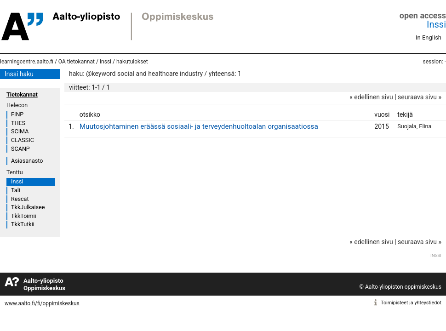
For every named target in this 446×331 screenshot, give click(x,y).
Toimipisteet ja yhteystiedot (411, 303)
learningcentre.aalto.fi (26, 61)
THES (18, 123)
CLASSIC (22, 140)
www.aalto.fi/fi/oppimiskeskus (42, 303)
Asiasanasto (27, 160)
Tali (15, 190)
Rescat (20, 198)
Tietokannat (22, 94)
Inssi (436, 24)
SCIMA (20, 131)
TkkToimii (23, 215)
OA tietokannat (76, 61)
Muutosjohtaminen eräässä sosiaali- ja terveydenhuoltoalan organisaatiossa (199, 126)
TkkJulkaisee (28, 207)
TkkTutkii (22, 224)
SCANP (20, 148)
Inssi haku (19, 74)
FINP (17, 114)
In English (428, 37)
